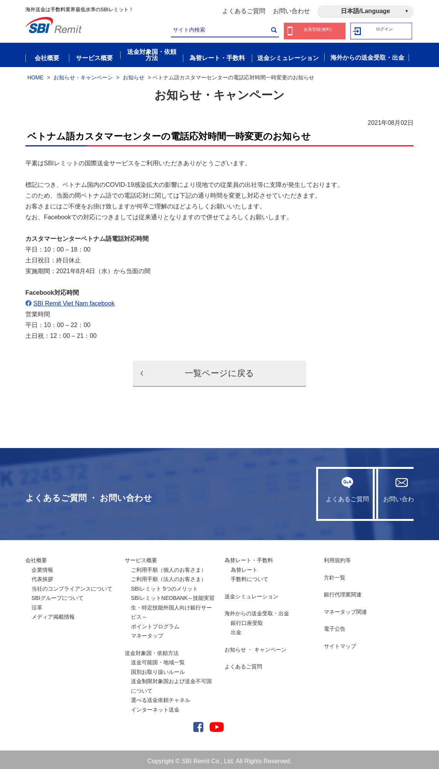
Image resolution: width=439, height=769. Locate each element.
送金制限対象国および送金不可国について (171, 683)
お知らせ (133, 74)
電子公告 (334, 626)
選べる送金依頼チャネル (160, 697)
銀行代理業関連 (343, 591)
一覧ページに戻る (219, 370)
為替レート (244, 567)
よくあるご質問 (243, 11)
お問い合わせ (291, 11)
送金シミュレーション (251, 593)
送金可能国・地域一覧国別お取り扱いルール (158, 664)
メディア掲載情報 (53, 614)
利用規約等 (337, 557)
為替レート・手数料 (249, 557)
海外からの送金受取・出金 (257, 610)
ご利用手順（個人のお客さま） (168, 567)
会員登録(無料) (317, 31)
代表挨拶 (42, 576)
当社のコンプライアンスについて (72, 586)
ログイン (384, 31)
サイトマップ (340, 643)
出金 (236, 629)
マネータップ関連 (345, 609)
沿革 (37, 604)
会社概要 (36, 557)
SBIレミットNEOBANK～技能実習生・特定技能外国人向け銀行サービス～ (172, 604)
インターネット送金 (155, 707)
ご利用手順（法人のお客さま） (168, 576)
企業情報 (42, 567)
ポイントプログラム (155, 623)
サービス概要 (141, 557)
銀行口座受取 (247, 620)
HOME (35, 74)
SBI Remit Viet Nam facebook (73, 300)
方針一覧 (334, 574)
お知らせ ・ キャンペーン (256, 646)
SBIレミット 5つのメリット (164, 586)
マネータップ (147, 633)
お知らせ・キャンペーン (83, 74)
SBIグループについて (58, 595)
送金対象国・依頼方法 (152, 650)
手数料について (249, 576)
